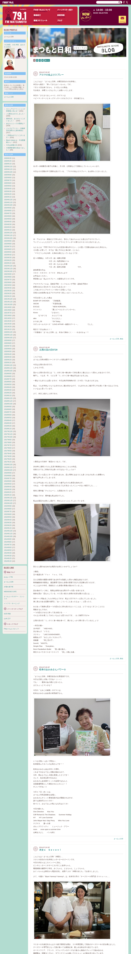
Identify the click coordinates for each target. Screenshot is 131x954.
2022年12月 (8, 266)
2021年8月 (8, 310)
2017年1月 (8, 462)
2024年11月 (8, 202)
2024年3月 (8, 224)
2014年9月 (8, 539)
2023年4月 (8, 255)
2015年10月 (8, 503)
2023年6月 (8, 249)
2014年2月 (8, 558)
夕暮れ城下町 (8, 587)
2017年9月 (8, 440)
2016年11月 (8, 467)
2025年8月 (8, 177)
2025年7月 (8, 180)
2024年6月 (8, 216)
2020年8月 (8, 343)
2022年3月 (8, 291)
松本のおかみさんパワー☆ (52, 669)
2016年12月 (8, 464)
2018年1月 (8, 429)
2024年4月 (8, 222)
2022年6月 (8, 282)
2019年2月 (8, 393)
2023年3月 (8, 257)
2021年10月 (8, 304)
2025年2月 (8, 194)
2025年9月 (8, 175)
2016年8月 (8, 476)
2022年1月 (8, 296)
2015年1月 (8, 528)
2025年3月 (8, 191)
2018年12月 (8, 398)
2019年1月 (8, 395)
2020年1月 (8, 362)
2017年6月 (8, 448)
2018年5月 (8, 418)
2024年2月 (8, 227)
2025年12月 (8, 166)
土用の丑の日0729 (48, 350)
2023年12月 (8, 233)
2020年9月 (8, 340)
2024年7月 (8, 213)
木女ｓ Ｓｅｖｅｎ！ (50, 850)
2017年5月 (8, 451)
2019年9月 (8, 373)
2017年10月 (8, 437)
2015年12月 (8, 498)
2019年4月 (8, 387)
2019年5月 (8, 384)
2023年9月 (8, 241)
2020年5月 (8, 351)
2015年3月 (8, 522)
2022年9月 (8, 274)
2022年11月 (8, 269)
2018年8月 (8, 409)
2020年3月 (8, 357)
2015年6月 (8, 514)
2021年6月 (8, 315)
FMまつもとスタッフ (11, 629)
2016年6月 (8, 481)
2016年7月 (8, 478)
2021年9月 (8, 307)
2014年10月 (8, 536)
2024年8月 (8, 211)
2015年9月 (8, 506)
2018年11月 (8, 401)
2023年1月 (8, 263)
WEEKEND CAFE (10, 592)
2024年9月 (8, 208)
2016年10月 (8, 470)
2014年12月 (8, 531)
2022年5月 (8, 285)
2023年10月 (8, 238)
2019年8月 (8, 376)
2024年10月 (8, 205)
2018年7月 (8, 412)
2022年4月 (8, 288)
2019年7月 (8, 379)
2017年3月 (8, 456)
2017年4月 (8, 453)
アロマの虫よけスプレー (51, 75)
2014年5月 (8, 550)
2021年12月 (8, 299)
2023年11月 (8, 235)
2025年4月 (8, 189)
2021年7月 (8, 313)
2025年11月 (8, 169)
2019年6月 (8, 382)
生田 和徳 (7, 614)
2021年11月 (8, 302)
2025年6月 (8, 183)
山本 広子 (7, 619)
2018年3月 (8, 423)
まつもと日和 (114, 339)
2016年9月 (8, 473)
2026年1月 (8, 164)
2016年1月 (8, 495)
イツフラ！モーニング (12, 603)
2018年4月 (8, 420)
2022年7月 (8, 280)
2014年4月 (8, 553)
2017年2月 (8, 459)
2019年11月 (8, 368)
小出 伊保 (15, 45)
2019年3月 (8, 390)
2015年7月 (8, 511)
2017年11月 (8, 434)
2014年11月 (8, 534)
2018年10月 (8, 404)
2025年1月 (8, 197)
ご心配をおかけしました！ (15, 114)
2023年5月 (8, 252)
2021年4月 (8, 321)
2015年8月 (8, 509)
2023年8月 (8, 244)
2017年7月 (8, 445)
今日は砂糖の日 (11, 145)
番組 (121, 339)
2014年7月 (8, 545)
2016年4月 (8, 487)
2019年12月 (8, 365)
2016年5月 (8, 484)
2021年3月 (8, 324)
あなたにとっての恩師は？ (15, 123)
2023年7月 (8, 246)
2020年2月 (8, 360)
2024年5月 (8, 219)
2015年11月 (8, 500)
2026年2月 (8, 161)
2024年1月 (8, 230)
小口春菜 (7, 45)
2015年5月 (8, 517)
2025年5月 (8, 186)
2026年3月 (8, 158)
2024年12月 (8, 200)
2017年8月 (8, 442)
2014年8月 (8, 542)
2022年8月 (8, 277)
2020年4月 (8, 354)
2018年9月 (8, 406)
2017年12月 (8, 431)
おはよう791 (8, 577)
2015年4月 (8, 520)
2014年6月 (8, 547)
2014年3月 (8, 556)
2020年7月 (8, 346)
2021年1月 (8, 329)
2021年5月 (8, 318)
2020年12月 (8, 332)
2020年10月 (8, 338)
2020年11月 (8, 335)
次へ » (47, 60)
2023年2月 (8, 260)
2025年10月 (8, 172)
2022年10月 (8, 271)
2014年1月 (8, 561)
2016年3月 (8, 489)
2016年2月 (8, 492)
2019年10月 (8, 371)
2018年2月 (8, 426)
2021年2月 (8, 327)
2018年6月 (8, 415)
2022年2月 (8, 293)
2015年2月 (8, 525)
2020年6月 (8, 349)
